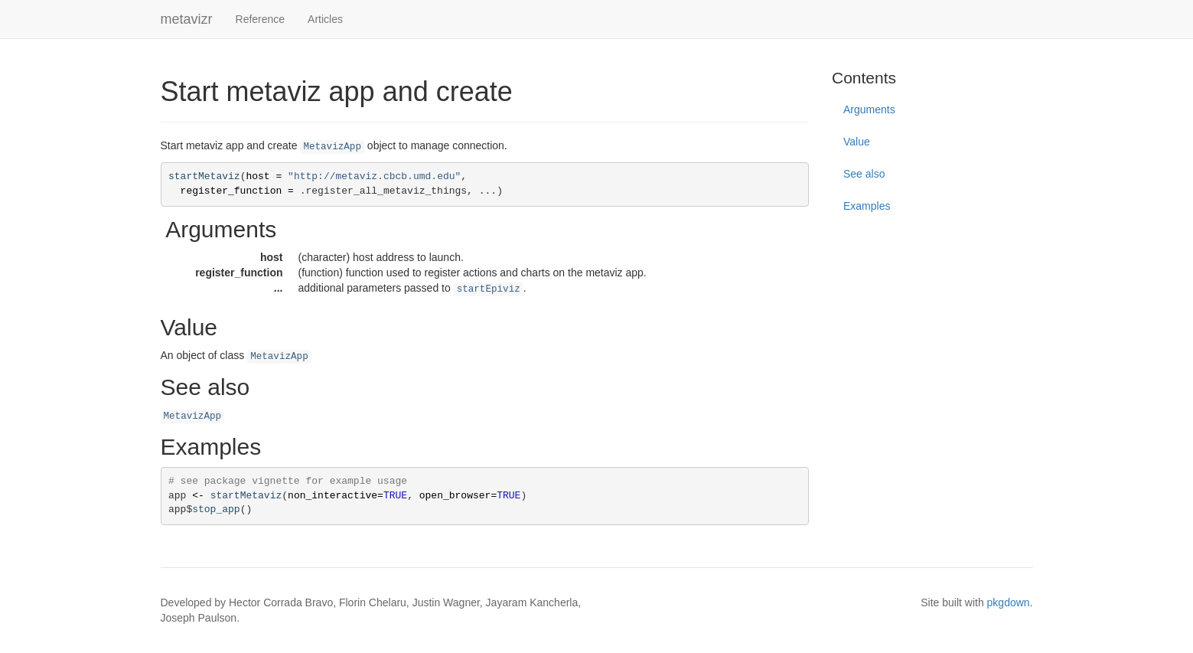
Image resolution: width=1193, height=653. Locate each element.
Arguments (869, 109)
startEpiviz (488, 289)
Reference (260, 19)
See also (864, 174)
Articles (325, 19)
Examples (866, 206)
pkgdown (1008, 602)
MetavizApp (332, 147)
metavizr (187, 19)
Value (856, 141)
